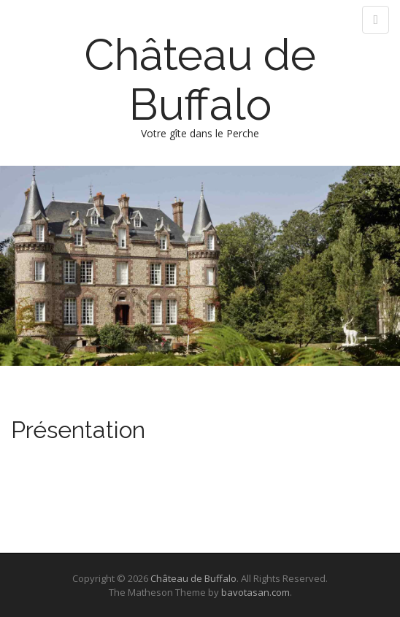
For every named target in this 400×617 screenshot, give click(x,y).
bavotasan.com (255, 592)
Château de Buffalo (200, 79)
